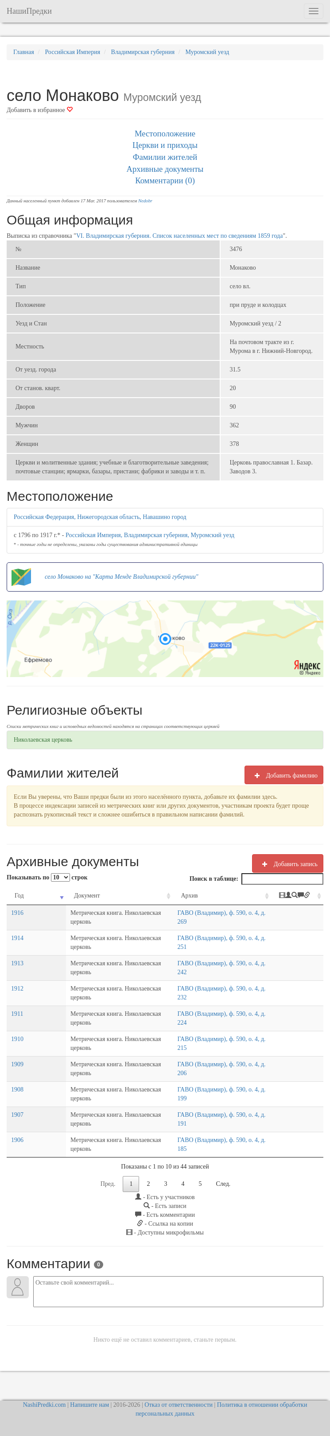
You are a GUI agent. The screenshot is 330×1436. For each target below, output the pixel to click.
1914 (17, 947)
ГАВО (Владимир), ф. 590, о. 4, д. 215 (205, 1048)
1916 (17, 921)
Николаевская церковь (43, 739)
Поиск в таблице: (256, 879)
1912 (17, 997)
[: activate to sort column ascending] (300, 900)
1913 (17, 972)
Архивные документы (165, 169)
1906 (17, 1149)
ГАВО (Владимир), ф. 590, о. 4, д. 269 (205, 921)
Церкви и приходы (165, 145)
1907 (17, 1123)
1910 (17, 1048)
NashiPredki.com (44, 1404)
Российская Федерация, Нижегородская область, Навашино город (100, 517)
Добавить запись (288, 864)
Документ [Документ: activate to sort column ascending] (53, 895)
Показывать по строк (47, 877)
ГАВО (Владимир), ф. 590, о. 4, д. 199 (205, 1098)
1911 (17, 1022)
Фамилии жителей (165, 157)
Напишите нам (89, 1404)
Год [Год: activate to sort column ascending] (19, 895)
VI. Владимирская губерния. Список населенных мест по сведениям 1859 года (179, 235)
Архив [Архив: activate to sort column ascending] (167, 895)
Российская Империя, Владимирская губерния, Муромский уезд (150, 535)
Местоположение (165, 133)
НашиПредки (29, 11)
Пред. (108, 1192)
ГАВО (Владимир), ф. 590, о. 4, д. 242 (205, 972)
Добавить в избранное (40, 110)
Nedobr (145, 200)
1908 (17, 1098)
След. (223, 1192)
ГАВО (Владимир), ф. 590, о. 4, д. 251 (205, 947)
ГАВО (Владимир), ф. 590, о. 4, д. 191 (205, 1123)
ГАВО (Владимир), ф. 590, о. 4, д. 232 (205, 997)
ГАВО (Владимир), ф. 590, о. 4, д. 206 (205, 1073)
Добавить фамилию (284, 775)
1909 (17, 1073)
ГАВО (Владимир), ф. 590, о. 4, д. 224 (205, 1022)
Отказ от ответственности (178, 1404)
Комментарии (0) (165, 180)
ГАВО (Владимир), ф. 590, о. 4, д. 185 (205, 1149)
